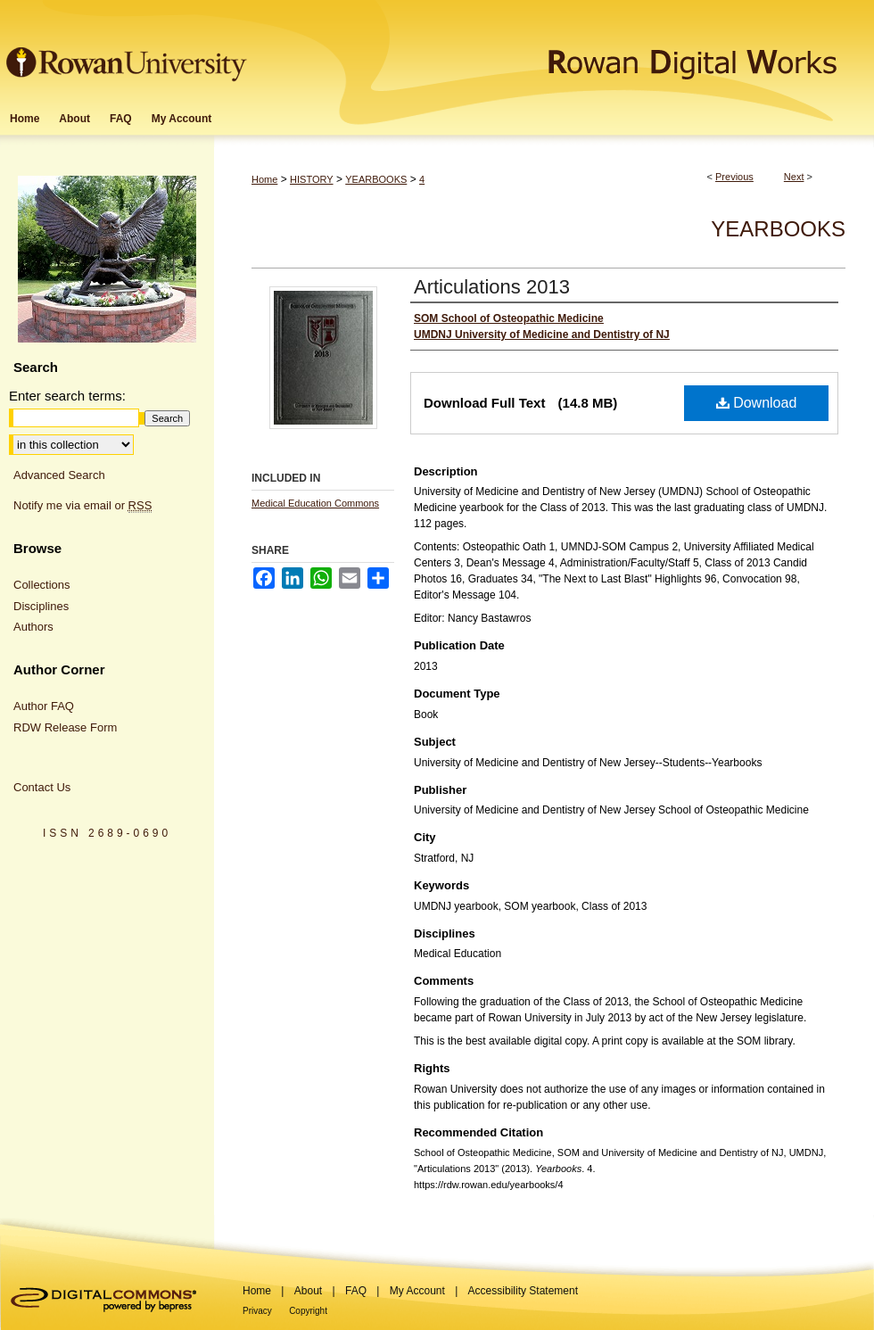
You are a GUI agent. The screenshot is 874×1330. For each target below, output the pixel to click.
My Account (417, 1291)
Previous (734, 176)
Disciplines (41, 606)
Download (756, 402)
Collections (41, 584)
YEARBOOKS (376, 179)
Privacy (257, 1311)
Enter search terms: (67, 395)
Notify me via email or (82, 506)
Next (794, 176)
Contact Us (41, 787)
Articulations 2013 (492, 287)
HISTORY (312, 179)
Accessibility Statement (523, 1291)
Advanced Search (59, 475)
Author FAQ (43, 706)
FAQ (356, 1291)
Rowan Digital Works (562, 50)
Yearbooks (778, 229)
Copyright (308, 1311)
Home (264, 179)
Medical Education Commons (315, 503)
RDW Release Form (65, 727)
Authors (33, 626)
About (308, 1291)
